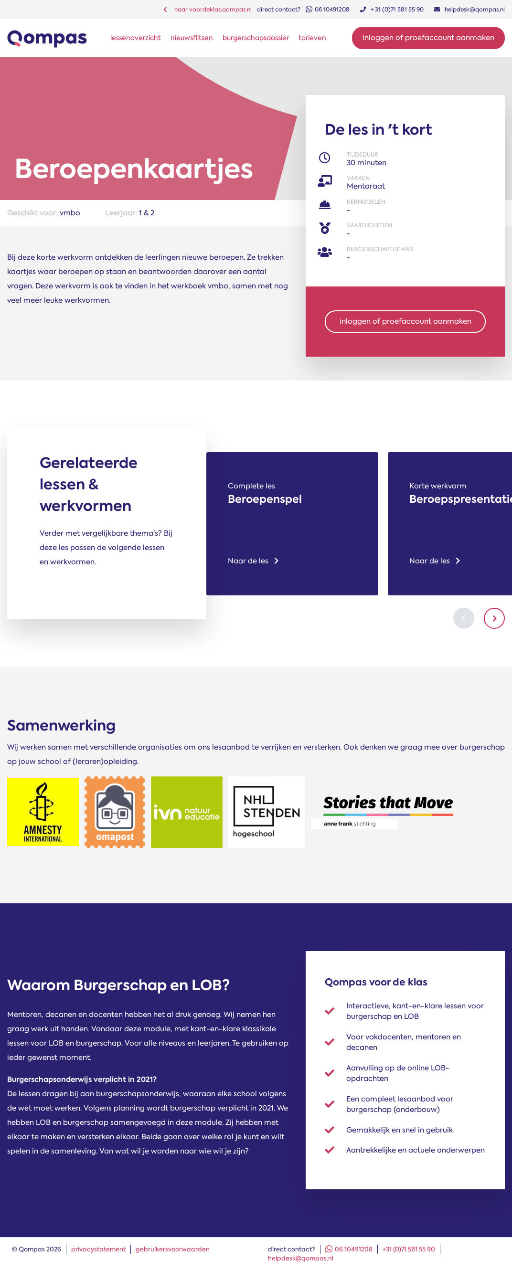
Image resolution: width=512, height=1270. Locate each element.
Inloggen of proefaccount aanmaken (428, 37)
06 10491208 (349, 1249)
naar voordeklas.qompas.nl (207, 9)
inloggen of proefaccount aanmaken (405, 321)
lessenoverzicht (135, 37)
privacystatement (98, 1249)
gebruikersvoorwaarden (173, 1249)
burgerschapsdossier (256, 37)
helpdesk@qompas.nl (300, 1258)
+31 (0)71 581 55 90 (409, 1249)
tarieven (312, 37)
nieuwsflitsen (192, 37)
